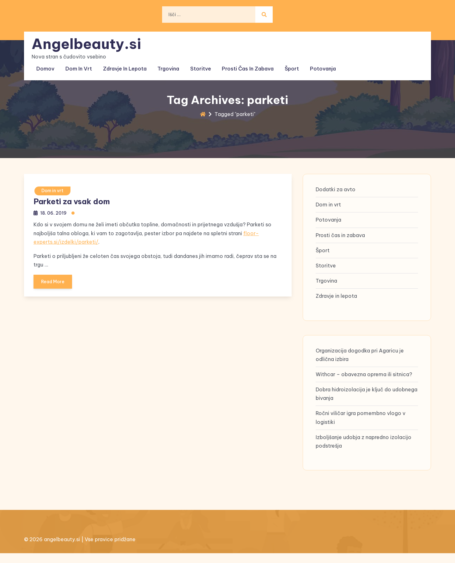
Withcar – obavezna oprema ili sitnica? (364, 380)
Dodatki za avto (335, 196)
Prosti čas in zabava (244, 65)
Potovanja (318, 65)
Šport (288, 65)
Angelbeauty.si (88, 41)
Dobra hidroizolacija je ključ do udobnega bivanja (366, 400)
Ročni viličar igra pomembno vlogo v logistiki (360, 423)
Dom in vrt (78, 65)
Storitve (198, 65)
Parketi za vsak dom (71, 201)
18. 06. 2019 (53, 213)
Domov (46, 65)
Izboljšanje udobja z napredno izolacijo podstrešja (363, 447)
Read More (53, 284)
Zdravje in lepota (124, 65)
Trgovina (167, 65)
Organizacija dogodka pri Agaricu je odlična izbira (360, 360)
